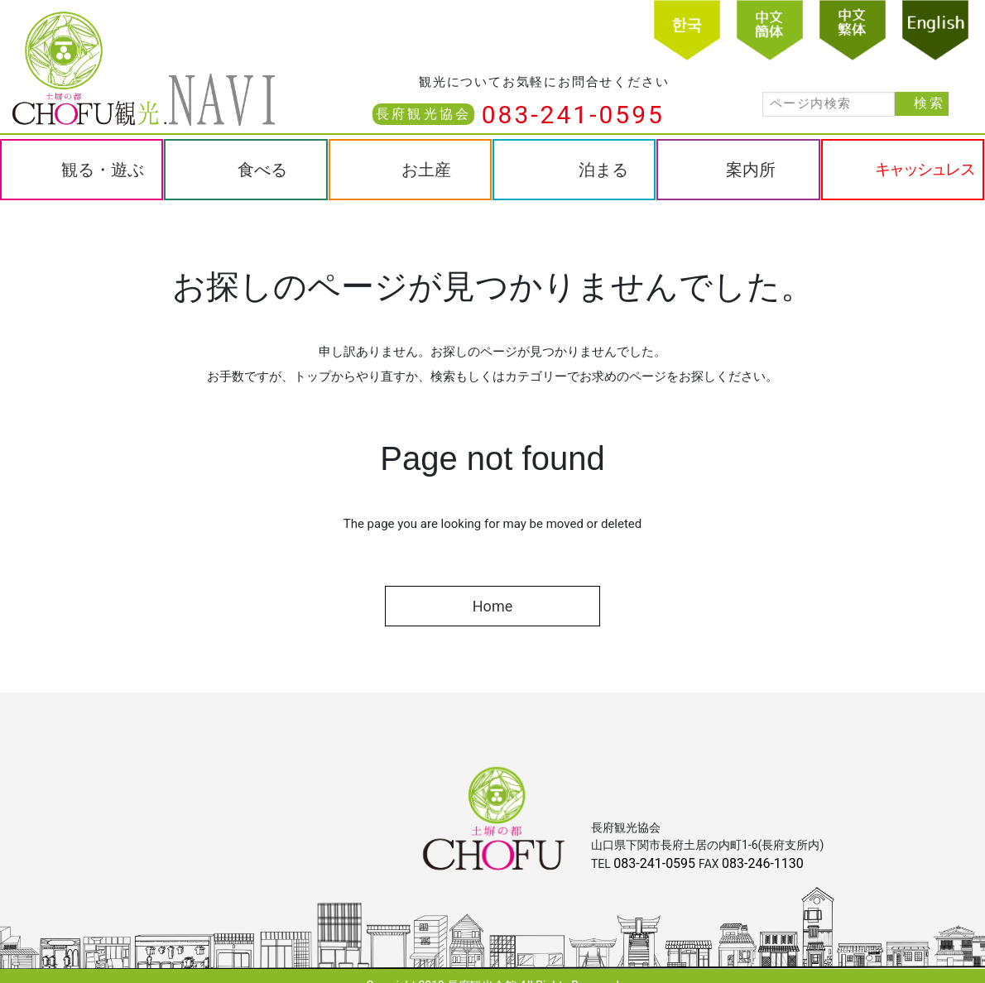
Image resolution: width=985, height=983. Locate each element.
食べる (262, 170)
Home (492, 606)
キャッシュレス (924, 169)
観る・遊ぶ (102, 170)
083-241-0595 (573, 114)
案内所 (751, 170)
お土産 (426, 170)
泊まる (603, 170)
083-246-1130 (763, 863)
